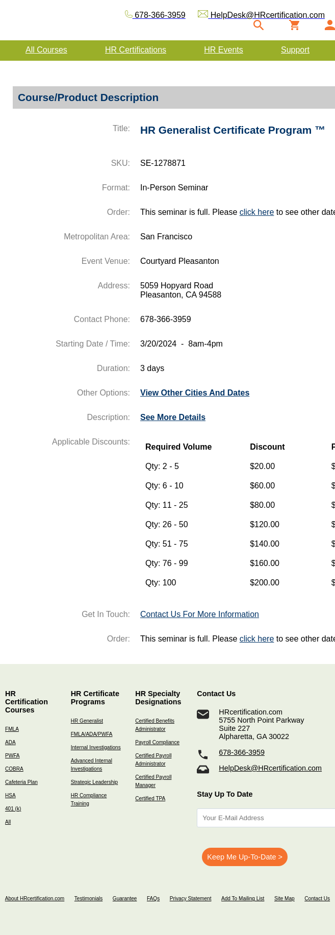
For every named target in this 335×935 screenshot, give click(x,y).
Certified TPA (150, 798)
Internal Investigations (96, 747)
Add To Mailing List (242, 898)
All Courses (46, 49)
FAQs (153, 898)
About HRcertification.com (35, 898)
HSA (10, 795)
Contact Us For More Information (199, 614)
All (8, 822)
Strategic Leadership (94, 782)
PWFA (12, 755)
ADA (10, 742)
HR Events (223, 49)
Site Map (284, 898)
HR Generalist (87, 721)
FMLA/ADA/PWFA (92, 734)
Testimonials (88, 898)
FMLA (12, 729)
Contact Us (317, 898)
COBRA (14, 769)
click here (257, 212)
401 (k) (13, 808)
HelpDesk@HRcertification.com (270, 768)
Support (295, 49)
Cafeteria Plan (21, 782)
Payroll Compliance (157, 742)
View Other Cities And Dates (194, 392)
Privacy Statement (191, 898)
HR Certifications (135, 49)
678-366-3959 (242, 752)
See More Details (172, 417)
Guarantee (125, 898)
